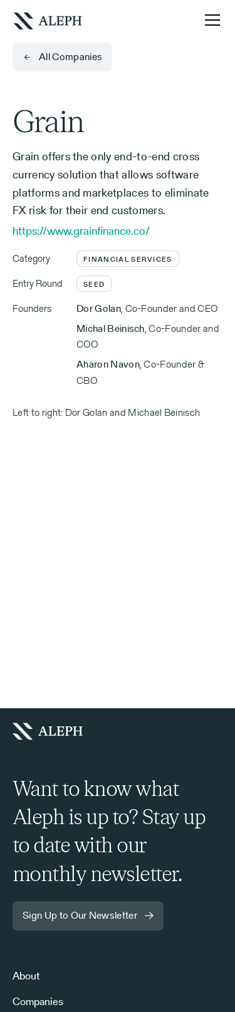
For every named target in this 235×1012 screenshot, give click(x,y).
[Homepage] (53, 731)
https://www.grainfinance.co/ (81, 231)
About (26, 975)
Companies (38, 1001)
